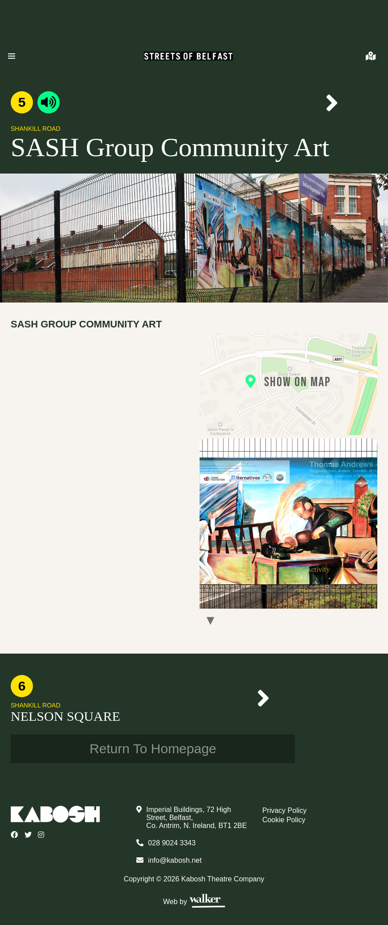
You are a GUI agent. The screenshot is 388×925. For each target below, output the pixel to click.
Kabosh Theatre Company (222, 879)
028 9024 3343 (172, 843)
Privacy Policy (284, 810)
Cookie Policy (284, 820)
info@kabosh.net (174, 860)
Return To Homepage (153, 748)
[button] (11, 56)
